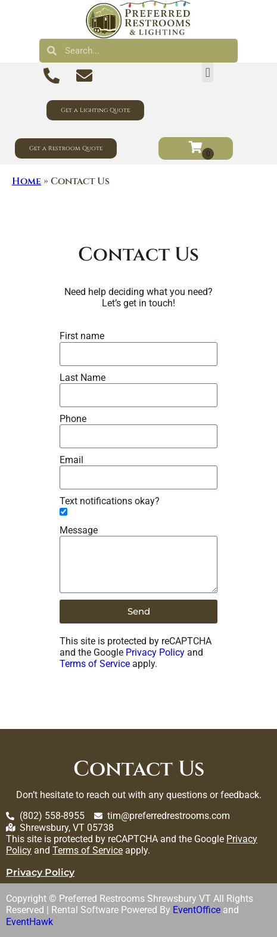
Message (79, 530)
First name (82, 336)
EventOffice (196, 910)
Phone (73, 418)
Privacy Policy (155, 652)
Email (71, 460)
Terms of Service (95, 663)
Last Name (82, 377)
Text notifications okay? (110, 501)
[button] (207, 72)
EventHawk (29, 921)
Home (26, 181)
